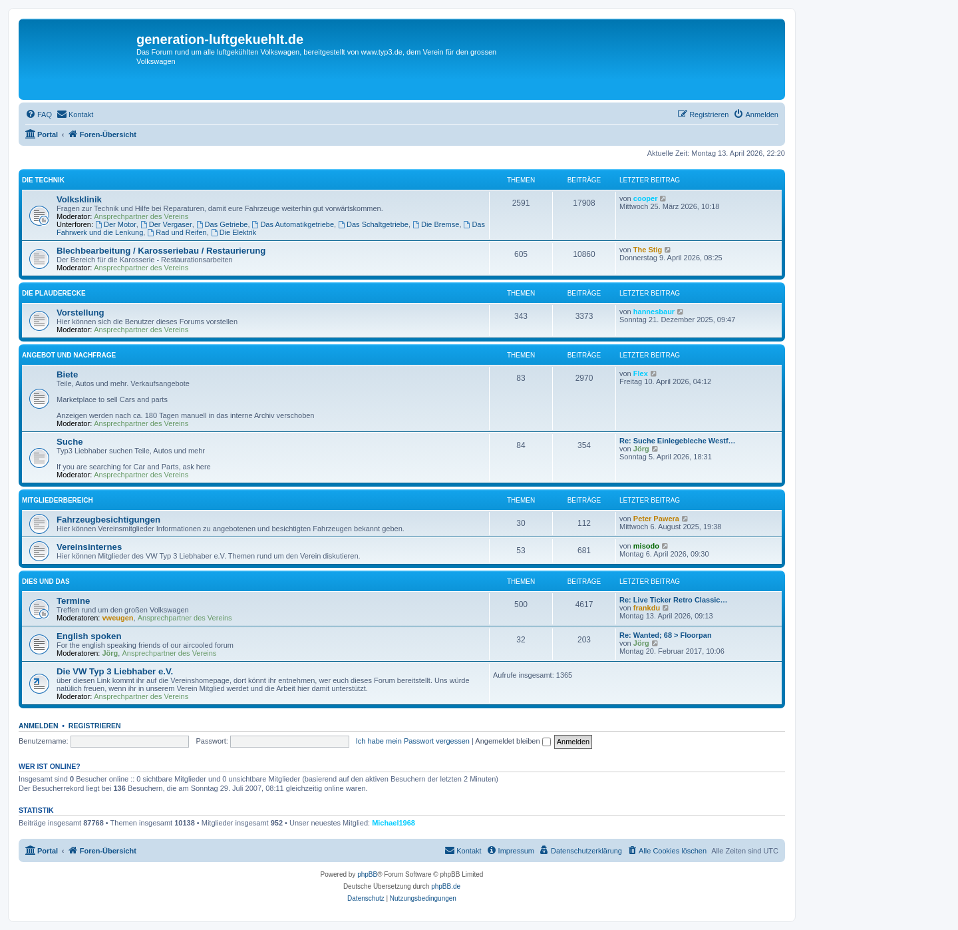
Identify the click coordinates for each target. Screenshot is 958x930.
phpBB (367, 874)
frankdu (646, 608)
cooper (645, 198)
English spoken (89, 636)
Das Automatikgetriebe (293, 224)
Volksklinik (79, 199)
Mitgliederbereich (57, 500)
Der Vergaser (166, 224)
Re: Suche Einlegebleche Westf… (677, 441)
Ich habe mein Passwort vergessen (413, 741)
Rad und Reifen (176, 232)
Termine (73, 601)
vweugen (118, 618)
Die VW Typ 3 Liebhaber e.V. (115, 671)
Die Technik (43, 180)
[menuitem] (38, 114)
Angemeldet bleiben (512, 741)
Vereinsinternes (89, 547)
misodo (646, 546)
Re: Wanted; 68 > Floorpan (665, 635)
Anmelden (39, 726)
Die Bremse (435, 224)
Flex (640, 373)
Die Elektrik (233, 232)
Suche (70, 442)
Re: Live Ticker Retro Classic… (673, 600)
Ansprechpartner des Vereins (141, 216)
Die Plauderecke (54, 293)
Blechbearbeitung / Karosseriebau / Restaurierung (161, 251)
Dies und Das (46, 581)
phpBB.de (445, 886)
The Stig (647, 250)
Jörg (641, 449)
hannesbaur (654, 312)
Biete (67, 374)
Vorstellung (80, 313)
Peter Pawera (656, 519)
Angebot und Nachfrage (69, 355)
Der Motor (115, 224)
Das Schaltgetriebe (373, 224)
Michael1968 (393, 823)
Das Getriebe (222, 224)
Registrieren (95, 726)
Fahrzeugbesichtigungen (108, 520)
